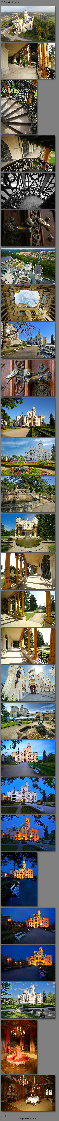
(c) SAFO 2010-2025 (29, 1118)
